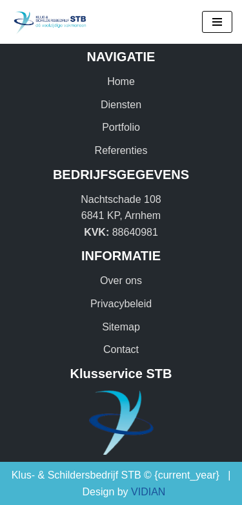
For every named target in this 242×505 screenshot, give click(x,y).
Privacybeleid (121, 303)
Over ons (121, 280)
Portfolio (121, 127)
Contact (121, 349)
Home (121, 81)
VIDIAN (148, 491)
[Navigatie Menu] (217, 22)
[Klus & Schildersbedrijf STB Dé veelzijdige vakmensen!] (48, 22)
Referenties (121, 150)
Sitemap (121, 326)
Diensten (121, 104)
